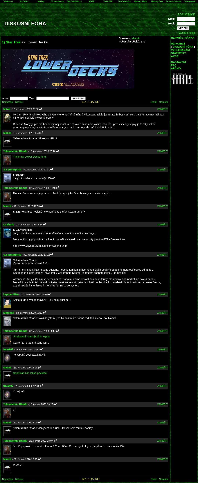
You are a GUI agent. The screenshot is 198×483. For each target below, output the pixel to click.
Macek (135, 38)
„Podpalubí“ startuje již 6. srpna (31, 336)
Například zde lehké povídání (30, 373)
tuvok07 (8, 349)
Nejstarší (163, 102)
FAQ (174, 65)
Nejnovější (7, 102)
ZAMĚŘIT (162, 109)
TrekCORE (107, 1)
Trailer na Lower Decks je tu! (30, 156)
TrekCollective (124, 1)
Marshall (8, 312)
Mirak (6, 109)
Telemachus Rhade (15, 151)
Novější (19, 102)
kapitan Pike (11, 294)
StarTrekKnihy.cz (74, 1)
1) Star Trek (11, 42)
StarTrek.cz (24, 1)
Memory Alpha (140, 1)
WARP (91, 1)
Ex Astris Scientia (173, 1)
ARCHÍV (176, 68)
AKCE (175, 56)
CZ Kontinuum (57, 1)
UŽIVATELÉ (178, 43)
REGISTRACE (186, 14)
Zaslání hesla (187, 32)
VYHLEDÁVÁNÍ (180, 50)
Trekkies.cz (8, 1)
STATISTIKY (178, 53)
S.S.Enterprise (12, 169)
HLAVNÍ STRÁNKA (182, 37)
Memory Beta (157, 1)
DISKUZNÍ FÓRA (183, 46)
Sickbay (40, 1)
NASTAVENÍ (178, 62)
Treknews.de (189, 1)
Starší (154, 102)
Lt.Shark (8, 224)
